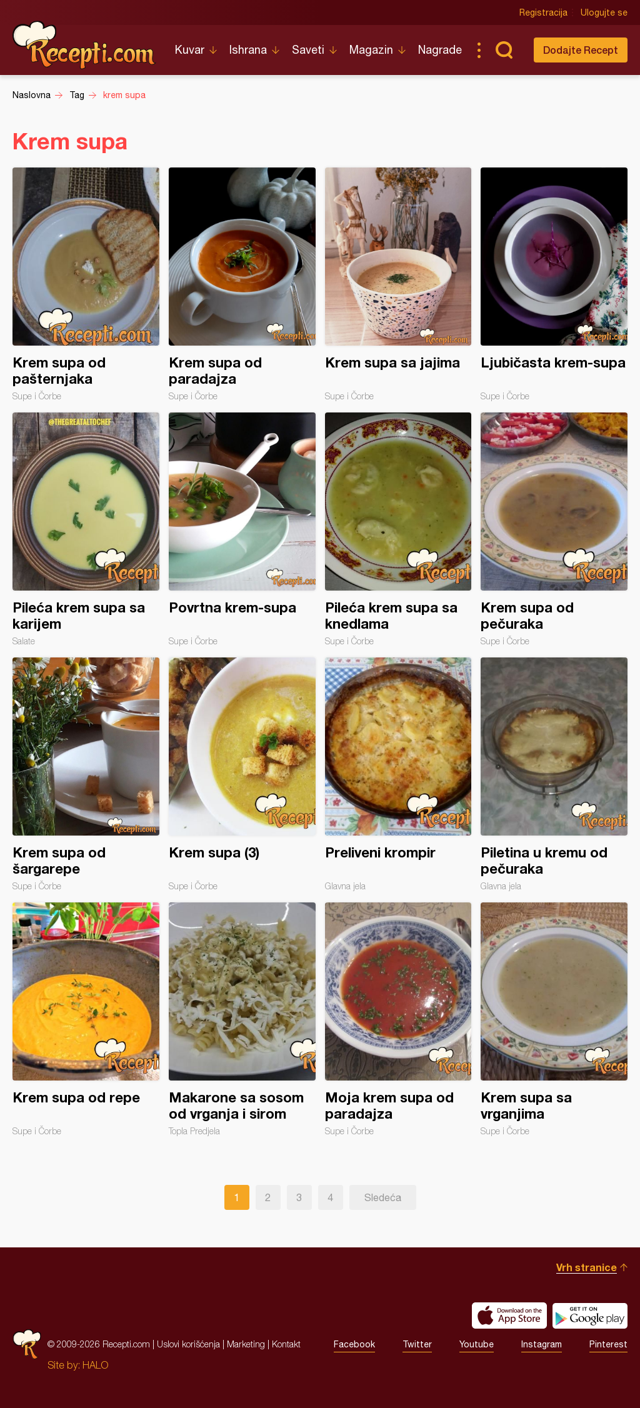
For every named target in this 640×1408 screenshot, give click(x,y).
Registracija (543, 12)
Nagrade (440, 49)
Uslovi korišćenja (188, 1344)
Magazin (371, 49)
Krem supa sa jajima (398, 284)
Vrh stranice (586, 1267)
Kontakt (286, 1344)
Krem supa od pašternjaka (85, 284)
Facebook (354, 1344)
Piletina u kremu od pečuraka (554, 774)
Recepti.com (84, 45)
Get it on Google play (590, 1315)
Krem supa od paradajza (242, 284)
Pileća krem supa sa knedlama (398, 529)
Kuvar (189, 49)
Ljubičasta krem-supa (554, 284)
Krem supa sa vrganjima (554, 1019)
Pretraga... (503, 50)
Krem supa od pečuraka (554, 529)
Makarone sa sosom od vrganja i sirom (242, 1019)
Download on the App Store (509, 1315)
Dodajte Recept (580, 50)
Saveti (308, 49)
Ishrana (248, 49)
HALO (95, 1365)
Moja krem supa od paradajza (398, 1019)
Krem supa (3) (242, 774)
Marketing (246, 1344)
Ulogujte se (604, 12)
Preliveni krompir (398, 774)
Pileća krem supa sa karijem (85, 529)
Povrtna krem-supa (242, 529)
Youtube (476, 1344)
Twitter (417, 1344)
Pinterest (608, 1344)
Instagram (541, 1344)
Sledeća (382, 1197)
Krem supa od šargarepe (85, 774)
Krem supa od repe (85, 1019)
